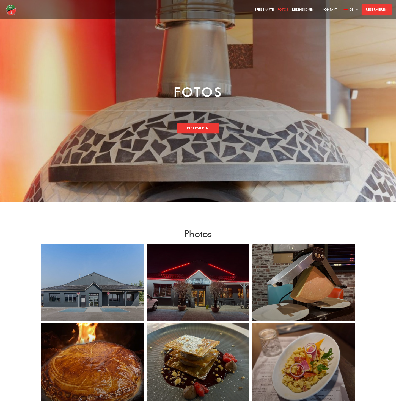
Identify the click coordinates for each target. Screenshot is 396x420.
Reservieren (377, 9)
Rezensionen (303, 9)
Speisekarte (264, 9)
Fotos (282, 9)
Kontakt (329, 9)
